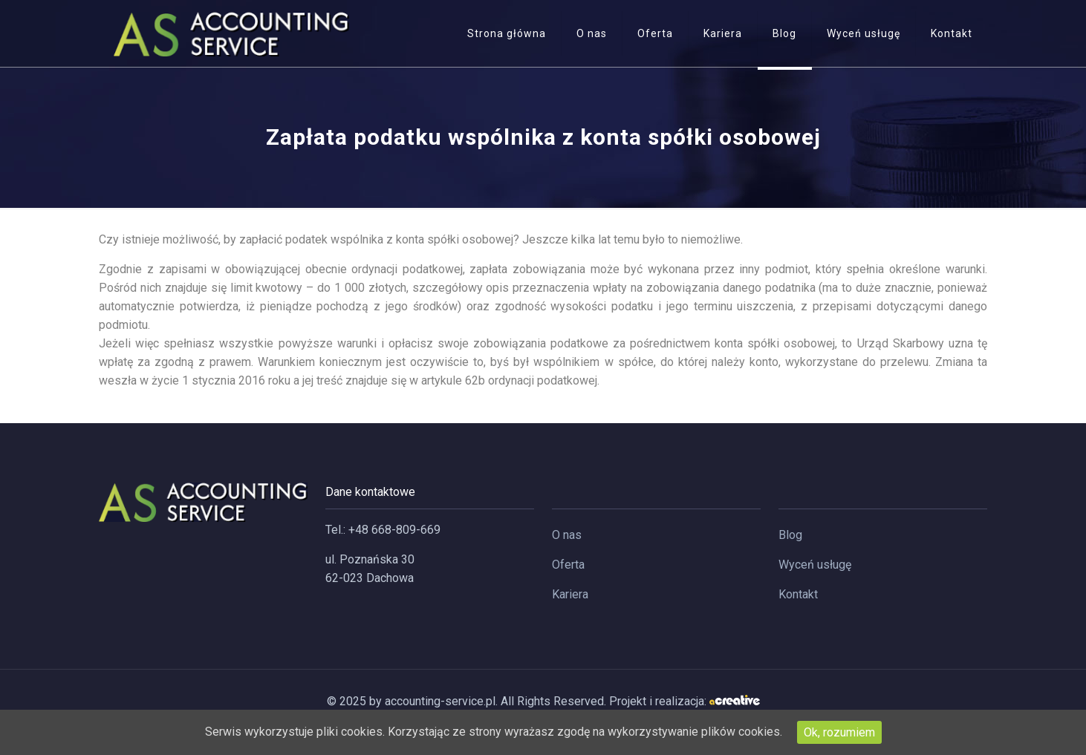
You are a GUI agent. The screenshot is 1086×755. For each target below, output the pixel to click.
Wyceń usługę (814, 565)
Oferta (568, 565)
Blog (790, 535)
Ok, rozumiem (839, 732)
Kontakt (798, 594)
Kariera (570, 594)
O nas (567, 535)
